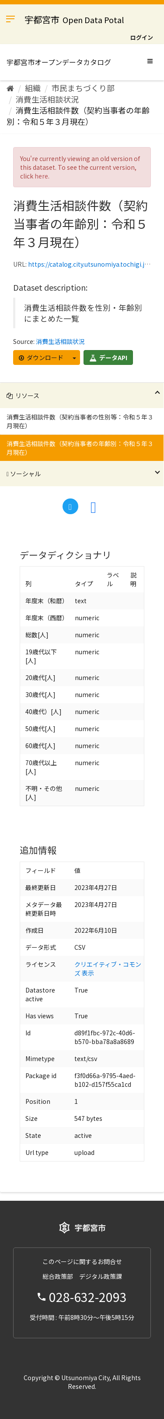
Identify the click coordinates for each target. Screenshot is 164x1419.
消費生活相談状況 (47, 99)
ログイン (141, 37)
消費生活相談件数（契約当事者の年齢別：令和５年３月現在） (78, 115)
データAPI (108, 357)
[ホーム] (10, 87)
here (41, 176)
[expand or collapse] (150, 60)
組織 (33, 87)
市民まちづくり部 (83, 87)
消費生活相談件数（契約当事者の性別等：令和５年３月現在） (80, 421)
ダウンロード (41, 357)
